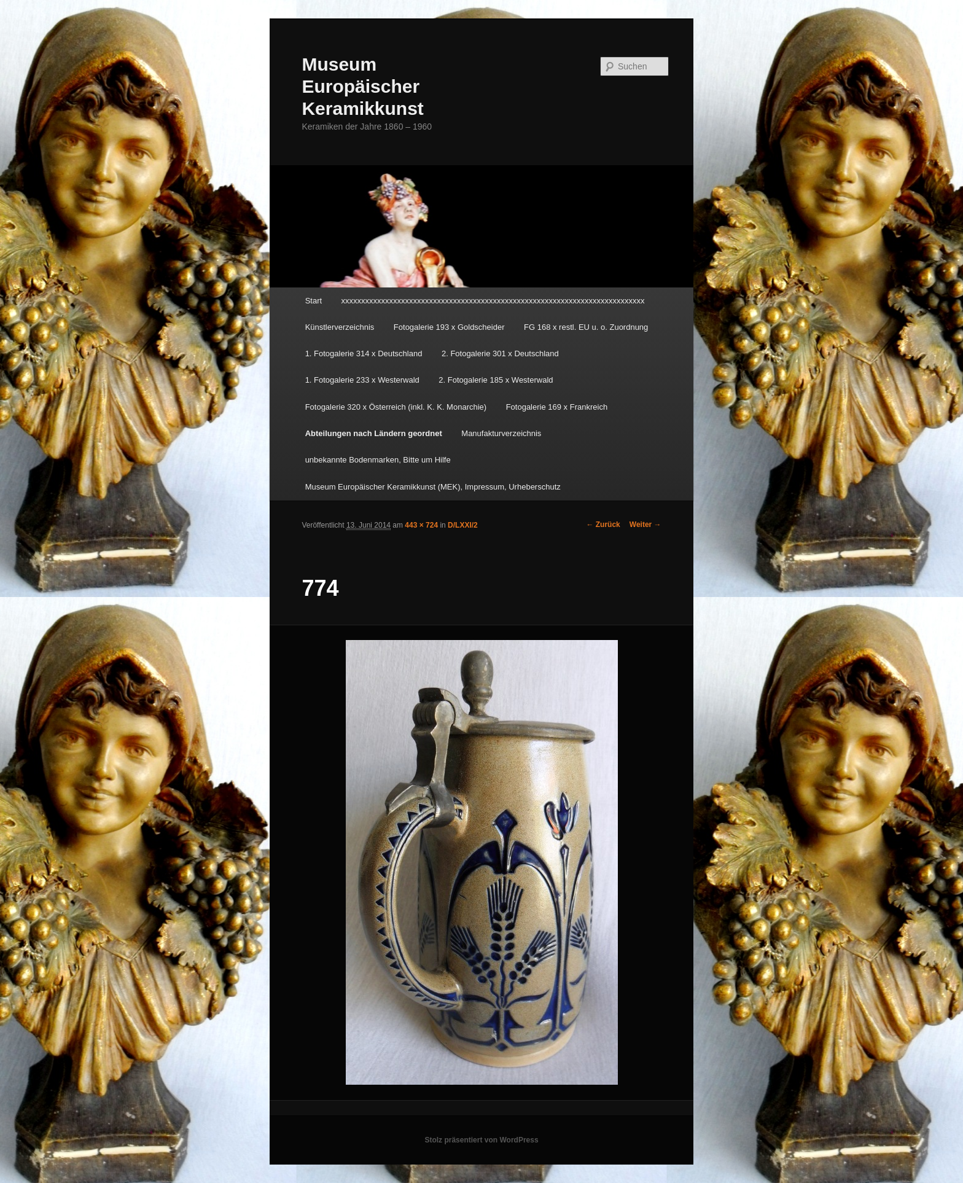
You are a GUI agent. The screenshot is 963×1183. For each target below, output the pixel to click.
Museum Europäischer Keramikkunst (362, 86)
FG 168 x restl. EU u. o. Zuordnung (586, 327)
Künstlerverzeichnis (340, 327)
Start (313, 300)
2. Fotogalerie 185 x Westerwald (496, 380)
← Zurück (603, 524)
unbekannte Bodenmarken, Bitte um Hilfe (378, 459)
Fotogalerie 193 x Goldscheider (449, 327)
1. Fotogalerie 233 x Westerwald (362, 380)
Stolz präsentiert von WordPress (481, 1140)
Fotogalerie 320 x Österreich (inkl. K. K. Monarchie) (396, 407)
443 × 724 (421, 525)
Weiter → (645, 524)
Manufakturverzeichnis (501, 433)
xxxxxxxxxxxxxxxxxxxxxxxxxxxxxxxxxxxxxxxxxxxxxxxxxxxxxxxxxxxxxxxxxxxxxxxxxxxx (493, 300)
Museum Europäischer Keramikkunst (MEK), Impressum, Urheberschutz (433, 486)
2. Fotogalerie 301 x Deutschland (500, 353)
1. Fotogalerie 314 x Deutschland (364, 353)
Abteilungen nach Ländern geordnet (373, 433)
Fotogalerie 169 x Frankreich (556, 407)
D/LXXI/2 (463, 525)
